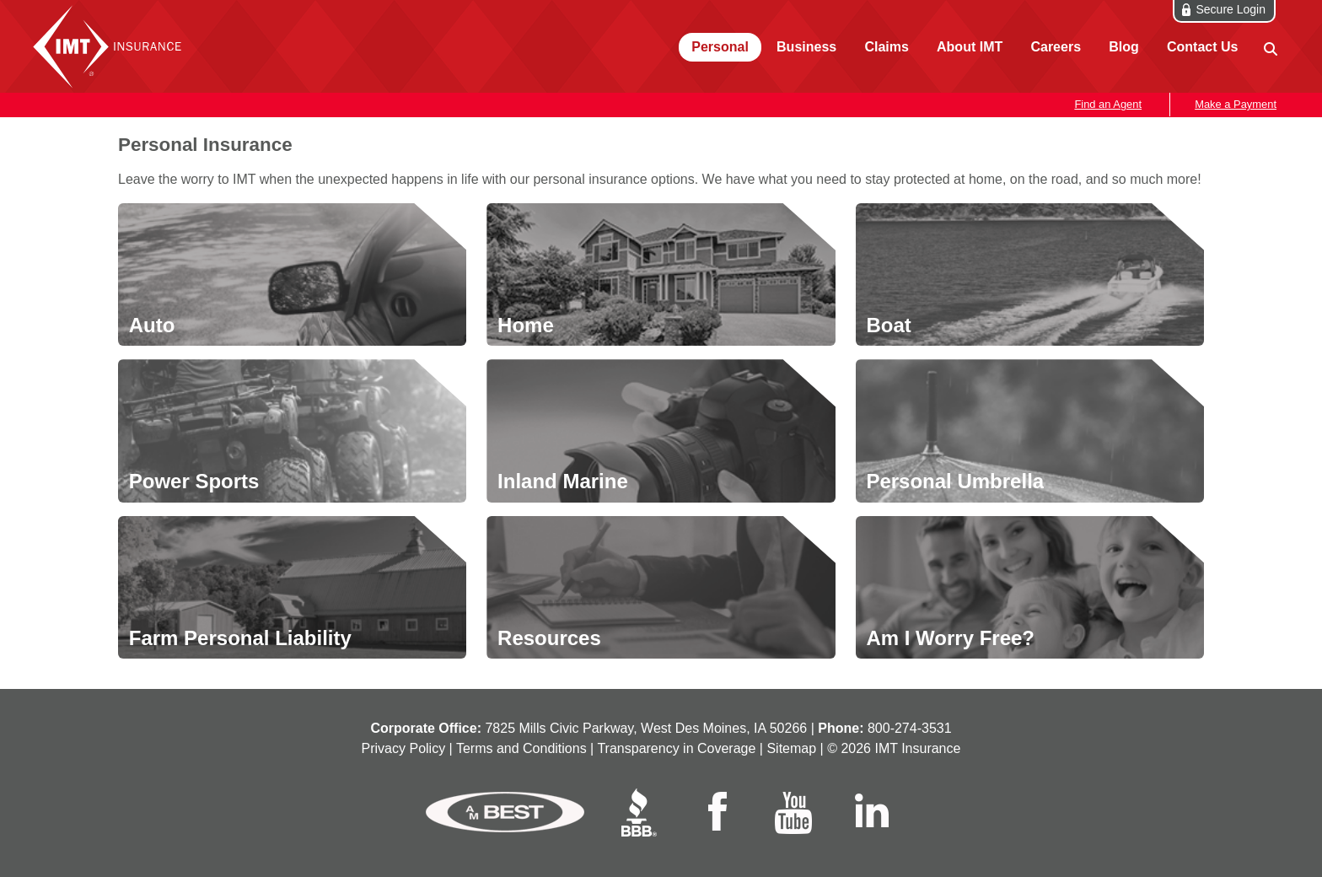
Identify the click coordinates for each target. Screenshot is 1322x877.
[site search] (1269, 48)
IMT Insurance (111, 46)
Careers (1055, 47)
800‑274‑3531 (910, 728)
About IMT (969, 47)
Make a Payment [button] (1235, 104)
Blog (1124, 47)
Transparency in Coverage (676, 748)
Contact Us (1202, 47)
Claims (886, 47)
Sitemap (791, 748)
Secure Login (1231, 9)
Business (806, 47)
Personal (720, 47)
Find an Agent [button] (1108, 104)
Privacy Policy (404, 748)
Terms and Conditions (521, 748)
